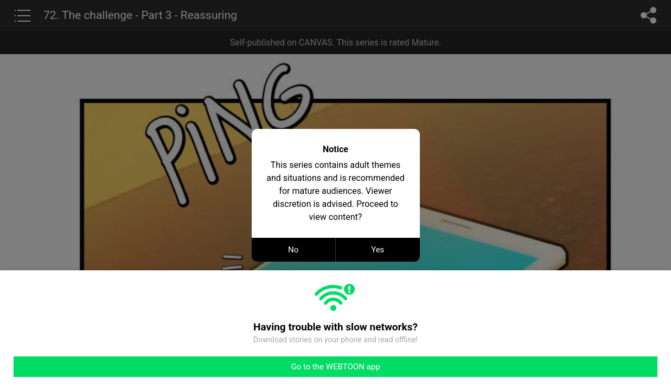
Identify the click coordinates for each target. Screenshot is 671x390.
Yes (377, 250)
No (293, 250)
